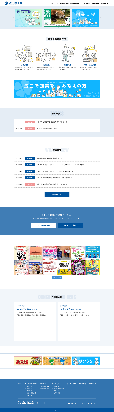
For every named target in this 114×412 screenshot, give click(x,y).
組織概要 (56, 386)
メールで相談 (71, 225)
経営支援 (29, 386)
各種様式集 (104, 3)
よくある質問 (85, 3)
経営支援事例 (45, 386)
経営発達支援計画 (59, 388)
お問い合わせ (74, 403)
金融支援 (29, 388)
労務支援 (29, 390)
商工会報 (56, 390)
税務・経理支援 (31, 393)
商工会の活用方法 (63, 3)
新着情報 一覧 (57, 194)
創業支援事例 (45, 388)
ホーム (52, 3)
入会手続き (95, 3)
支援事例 (43, 383)
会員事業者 (57, 393)
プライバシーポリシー (88, 403)
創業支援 (29, 395)
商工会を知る (74, 3)
